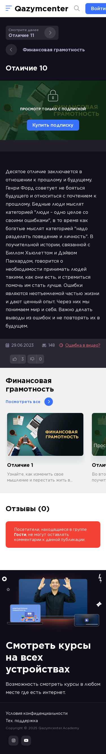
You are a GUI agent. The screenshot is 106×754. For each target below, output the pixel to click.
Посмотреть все (29, 401)
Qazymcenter (41, 8)
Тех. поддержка (22, 720)
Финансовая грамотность (45, 49)
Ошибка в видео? (79, 345)
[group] (45, 448)
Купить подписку (53, 125)
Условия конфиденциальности (37, 713)
